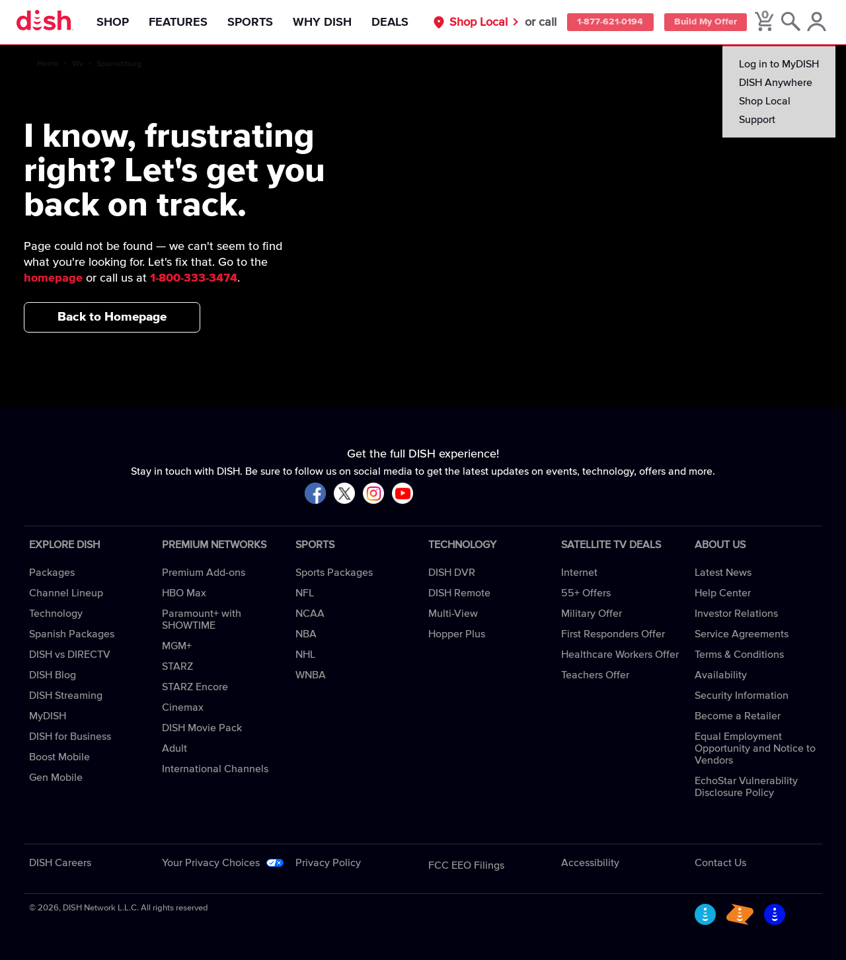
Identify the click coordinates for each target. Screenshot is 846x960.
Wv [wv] (77, 64)
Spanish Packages (71, 634)
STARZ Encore (195, 687)
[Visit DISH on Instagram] (373, 494)
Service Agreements (741, 634)
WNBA (310, 675)
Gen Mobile (56, 777)
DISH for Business (70, 736)
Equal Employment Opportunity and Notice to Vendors (755, 748)
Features (182, 22)
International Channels (215, 769)
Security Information (741, 695)
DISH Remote (459, 593)
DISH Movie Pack (202, 728)
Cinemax (183, 707)
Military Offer (591, 613)
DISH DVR (451, 572)
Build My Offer (702, 22)
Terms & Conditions (739, 654)
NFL (304, 593)
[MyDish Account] (816, 22)
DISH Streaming (65, 695)
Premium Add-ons (203, 572)
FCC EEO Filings (466, 865)
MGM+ (177, 646)
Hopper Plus (456, 634)
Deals (393, 22)
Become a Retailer (738, 716)
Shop (116, 22)
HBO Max (184, 593)
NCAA (310, 613)
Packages (52, 572)
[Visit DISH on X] (344, 494)
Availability (721, 675)
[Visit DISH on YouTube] (402, 494)
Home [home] (48, 64)
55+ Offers (586, 593)
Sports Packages (334, 572)
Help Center (723, 593)
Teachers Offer (595, 675)
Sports (254, 22)
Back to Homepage (112, 317)
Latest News (723, 572)
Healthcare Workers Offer (620, 654)
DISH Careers (60, 863)
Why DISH (326, 22)
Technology (56, 613)
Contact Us (720, 863)
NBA (306, 634)
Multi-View (453, 613)
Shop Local (470, 22)
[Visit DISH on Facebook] (315, 494)
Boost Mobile (59, 757)
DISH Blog (52, 675)
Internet (579, 572)
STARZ (177, 666)
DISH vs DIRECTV (69, 654)
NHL (305, 654)
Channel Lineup (66, 593)
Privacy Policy (328, 863)
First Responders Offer (613, 634)
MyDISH (47, 716)
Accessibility (590, 863)
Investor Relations (736, 613)
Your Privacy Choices (211, 863)
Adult (174, 748)
